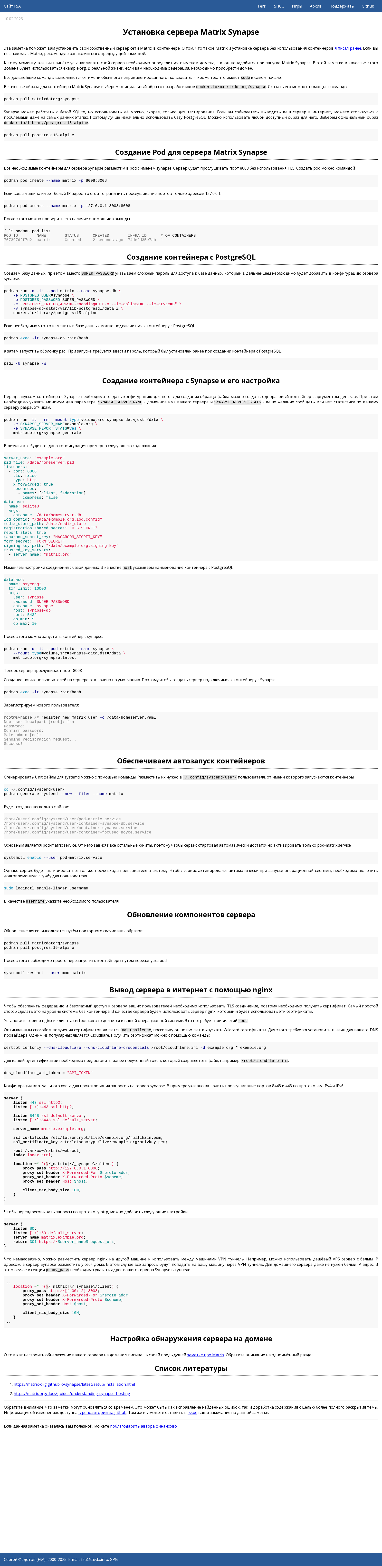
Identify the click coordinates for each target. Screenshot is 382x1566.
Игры (297, 6)
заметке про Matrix (205, 1468)
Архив (316, 6)
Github (368, 6)
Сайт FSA (12, 6)
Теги (261, 6)
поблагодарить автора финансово (143, 1540)
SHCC (279, 6)
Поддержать (341, 6)
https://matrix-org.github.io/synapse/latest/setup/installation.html (74, 1498)
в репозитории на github (102, 1526)
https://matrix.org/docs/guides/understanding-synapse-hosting (72, 1507)
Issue (192, 1526)
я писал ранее (348, 48)
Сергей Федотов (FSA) (25, 1559)
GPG (114, 1559)
